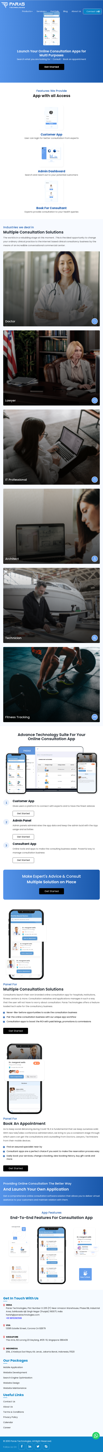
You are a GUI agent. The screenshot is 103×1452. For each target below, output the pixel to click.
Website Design (11, 1382)
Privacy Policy (10, 1417)
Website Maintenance (14, 1388)
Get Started (51, 66)
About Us (76, 11)
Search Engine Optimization (17, 1377)
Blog (65, 11)
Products (27, 11)
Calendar (8, 1422)
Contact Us (92, 11)
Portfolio (55, 11)
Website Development (15, 1372)
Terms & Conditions (13, 1411)
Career (7, 1427)
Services (42, 11)
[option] (51, 40)
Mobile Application (13, 1367)
